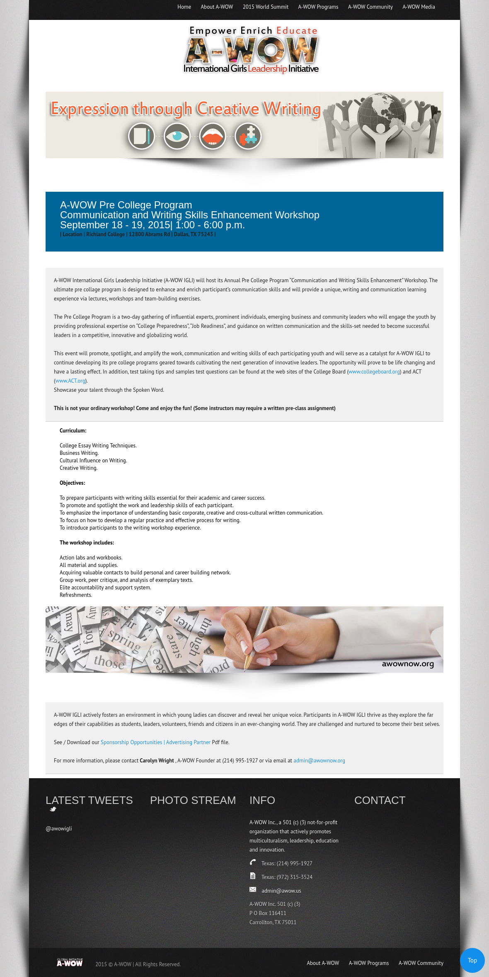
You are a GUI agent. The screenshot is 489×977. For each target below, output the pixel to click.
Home (184, 6)
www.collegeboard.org (374, 371)
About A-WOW (217, 6)
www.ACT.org (70, 380)
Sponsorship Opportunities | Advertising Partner (156, 742)
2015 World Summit (265, 6)
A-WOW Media (418, 6)
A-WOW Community (370, 6)
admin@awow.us (281, 890)
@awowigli (59, 828)
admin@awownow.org (319, 760)
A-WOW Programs (318, 6)
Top (472, 960)
